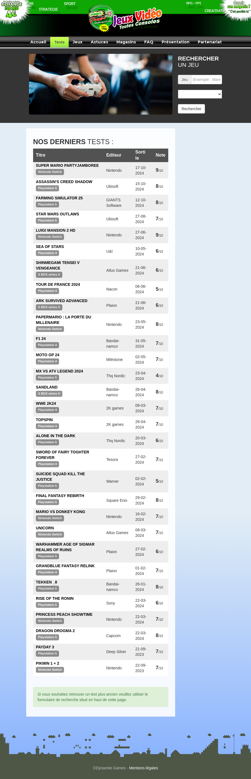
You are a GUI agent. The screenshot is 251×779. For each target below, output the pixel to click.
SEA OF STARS (50, 246)
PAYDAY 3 (45, 647)
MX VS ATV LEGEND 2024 (59, 371)
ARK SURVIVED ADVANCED (61, 301)
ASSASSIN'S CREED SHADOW (64, 181)
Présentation (175, 41)
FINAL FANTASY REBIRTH (60, 495)
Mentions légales (143, 768)
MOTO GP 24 (47, 355)
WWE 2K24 (46, 403)
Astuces (99, 41)
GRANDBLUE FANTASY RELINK (65, 566)
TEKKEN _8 (46, 582)
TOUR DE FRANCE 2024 (58, 284)
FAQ (148, 41)
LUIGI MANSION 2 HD (55, 230)
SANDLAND (47, 387)
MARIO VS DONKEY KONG (60, 511)
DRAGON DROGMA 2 (55, 631)
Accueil (38, 41)
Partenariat (210, 41)
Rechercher (191, 109)
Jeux (77, 41)
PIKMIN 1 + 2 (47, 663)
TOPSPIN (44, 420)
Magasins (126, 41)
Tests (59, 42)
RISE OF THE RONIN (55, 598)
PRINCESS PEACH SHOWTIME (64, 614)
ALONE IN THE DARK (55, 436)
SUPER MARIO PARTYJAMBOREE (67, 165)
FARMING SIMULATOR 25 (59, 198)
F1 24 (41, 338)
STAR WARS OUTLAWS (57, 214)
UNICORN (45, 528)
